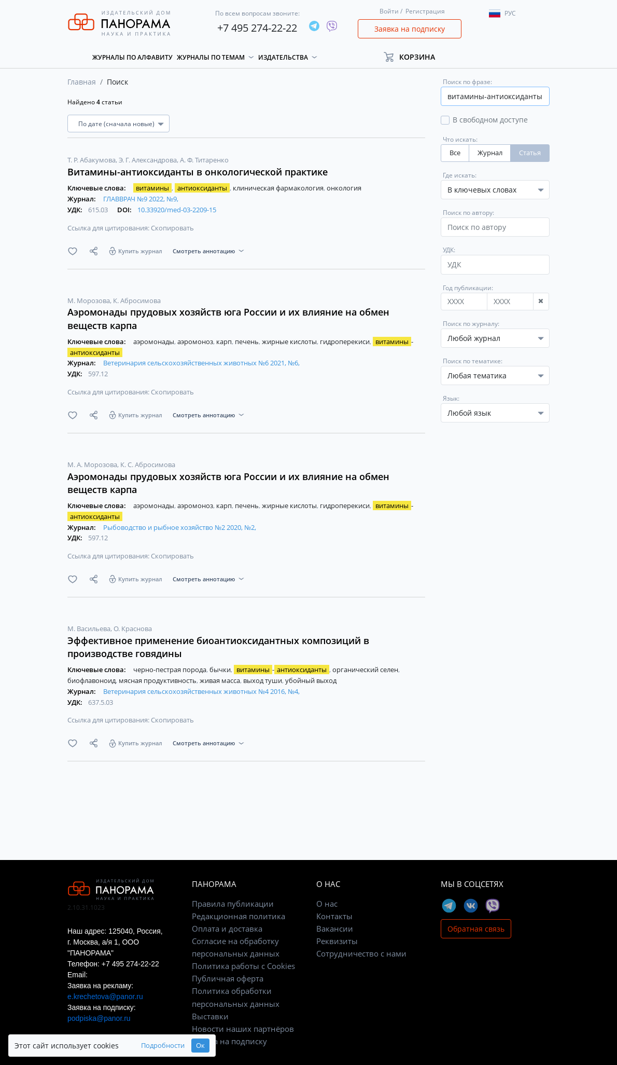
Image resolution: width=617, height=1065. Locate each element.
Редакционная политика (238, 916)
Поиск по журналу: (471, 323)
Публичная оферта (227, 978)
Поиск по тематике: (472, 361)
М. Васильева (89, 628)
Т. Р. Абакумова (92, 160)
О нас (327, 903)
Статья (530, 152)
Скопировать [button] (172, 228)
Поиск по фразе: (467, 81)
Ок (200, 1045)
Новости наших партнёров (243, 1028)
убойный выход (310, 680)
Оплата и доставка (227, 928)
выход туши (263, 680)
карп (224, 341)
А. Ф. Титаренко (204, 160)
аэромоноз (196, 341)
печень (247, 341)
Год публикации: (468, 287)
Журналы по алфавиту (132, 57)
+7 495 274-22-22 (257, 28)
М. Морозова (89, 300)
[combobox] (495, 338)
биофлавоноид (92, 680)
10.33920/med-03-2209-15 (176, 209)
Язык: (451, 398)
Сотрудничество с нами (361, 953)
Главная (81, 82)
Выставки (210, 1016)
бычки (220, 669)
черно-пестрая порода (170, 669)
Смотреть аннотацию (204, 251)
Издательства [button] (283, 57)
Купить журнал (140, 251)
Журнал (490, 152)
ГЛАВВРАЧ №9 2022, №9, (140, 198)
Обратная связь (475, 929)
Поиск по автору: (468, 212)
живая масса (221, 680)
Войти (389, 11)
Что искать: (460, 139)
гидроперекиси (345, 341)
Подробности (163, 1045)
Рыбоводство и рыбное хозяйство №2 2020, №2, (179, 527)
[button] (414, 57)
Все (455, 152)
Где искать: (459, 175)
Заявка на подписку (409, 29)
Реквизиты (337, 941)
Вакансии (334, 928)
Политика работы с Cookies (243, 966)
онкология (344, 188)
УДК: (449, 249)
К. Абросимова (137, 300)
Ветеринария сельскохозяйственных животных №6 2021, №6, (201, 362)
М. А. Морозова (93, 464)
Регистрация (425, 11)
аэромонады (154, 341)
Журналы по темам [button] (211, 57)
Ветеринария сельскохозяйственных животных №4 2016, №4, (201, 691)
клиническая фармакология (279, 188)
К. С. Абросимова (147, 464)
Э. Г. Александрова (148, 160)
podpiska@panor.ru (99, 1018)
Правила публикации (233, 903)
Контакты (334, 916)
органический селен (366, 669)
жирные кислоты (290, 341)
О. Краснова (133, 628)
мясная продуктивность (158, 680)
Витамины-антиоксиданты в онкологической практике (197, 172)
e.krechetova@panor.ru (105, 996)
